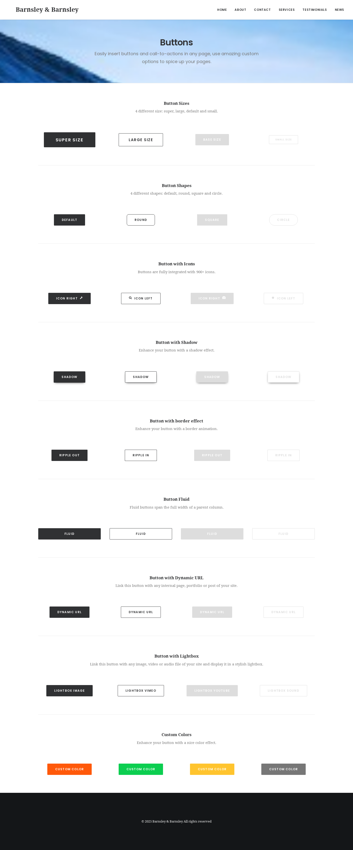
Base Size (212, 139)
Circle (283, 220)
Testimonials (315, 10)
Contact (262, 10)
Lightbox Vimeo (141, 690)
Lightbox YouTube (212, 690)
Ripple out (69, 455)
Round (141, 220)
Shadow (69, 377)
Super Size (70, 140)
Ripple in (141, 455)
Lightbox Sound (283, 690)
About (240, 10)
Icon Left (140, 298)
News (339, 10)
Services (287, 10)
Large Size (141, 139)
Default (69, 220)
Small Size (283, 139)
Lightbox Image (69, 690)
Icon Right (69, 298)
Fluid (69, 534)
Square (212, 220)
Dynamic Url (69, 612)
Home (222, 10)
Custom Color (69, 769)
